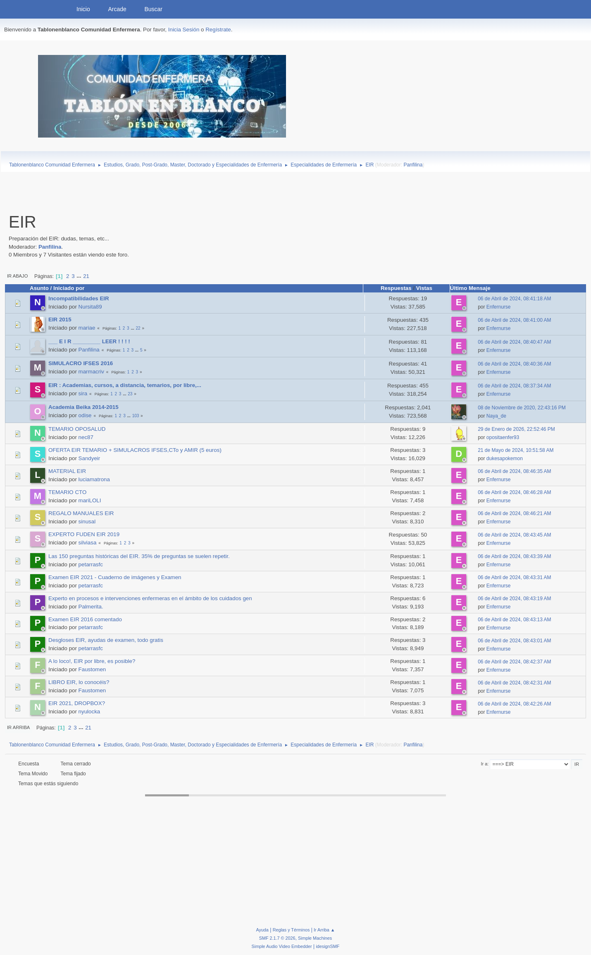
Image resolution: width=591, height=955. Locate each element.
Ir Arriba (18, 727)
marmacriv (91, 371)
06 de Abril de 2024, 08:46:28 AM (514, 492)
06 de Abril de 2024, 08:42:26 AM (514, 704)
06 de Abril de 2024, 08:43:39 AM (514, 556)
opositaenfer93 (502, 437)
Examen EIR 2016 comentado (85, 619)
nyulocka (89, 711)
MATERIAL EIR (67, 471)
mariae (87, 328)
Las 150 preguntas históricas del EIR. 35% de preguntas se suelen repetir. (139, 556)
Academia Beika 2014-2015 (83, 407)
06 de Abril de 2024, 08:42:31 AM (514, 683)
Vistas (424, 288)
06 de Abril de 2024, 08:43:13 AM (514, 619)
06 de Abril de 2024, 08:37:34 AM (514, 386)
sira (83, 393)
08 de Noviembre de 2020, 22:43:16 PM (522, 408)
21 (86, 276)
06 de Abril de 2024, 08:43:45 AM (514, 535)
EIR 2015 (59, 319)
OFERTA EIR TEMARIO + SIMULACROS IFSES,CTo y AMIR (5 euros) (135, 450)
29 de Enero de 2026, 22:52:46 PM (516, 429)
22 (138, 328)
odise (85, 415)
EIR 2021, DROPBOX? (76, 703)
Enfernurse (498, 307)
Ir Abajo (17, 275)
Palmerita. (91, 606)
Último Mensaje (474, 288)
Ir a (484, 763)
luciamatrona (94, 479)
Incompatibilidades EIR (78, 298)
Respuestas (396, 288)
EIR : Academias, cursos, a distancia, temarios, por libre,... (124, 385)
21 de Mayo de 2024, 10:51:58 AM (515, 450)
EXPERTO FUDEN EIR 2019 (83, 534)
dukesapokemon (504, 458)
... (79, 276)
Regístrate (218, 29)
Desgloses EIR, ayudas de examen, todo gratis (105, 640)
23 (130, 394)
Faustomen (92, 669)
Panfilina (412, 165)
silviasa (88, 542)
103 (135, 415)
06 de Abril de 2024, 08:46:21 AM (514, 513)
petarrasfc (91, 564)
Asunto (39, 288)
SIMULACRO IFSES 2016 (80, 363)
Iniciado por (69, 288)
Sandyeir (89, 458)
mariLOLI (90, 500)
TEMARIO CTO (67, 492)
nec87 (86, 437)
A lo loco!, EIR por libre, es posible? (91, 661)
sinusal (87, 521)
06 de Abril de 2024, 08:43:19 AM (514, 598)
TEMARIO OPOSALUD (77, 429)
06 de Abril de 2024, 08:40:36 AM (514, 364)
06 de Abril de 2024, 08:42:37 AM (514, 662)
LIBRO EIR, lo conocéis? (78, 682)
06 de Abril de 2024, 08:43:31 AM (514, 577)
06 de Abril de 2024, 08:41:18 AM (514, 299)
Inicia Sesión (184, 29)
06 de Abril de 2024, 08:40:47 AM (514, 342)
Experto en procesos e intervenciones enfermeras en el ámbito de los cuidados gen (150, 598)
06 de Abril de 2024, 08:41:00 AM (514, 320)
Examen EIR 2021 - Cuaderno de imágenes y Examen (114, 577)
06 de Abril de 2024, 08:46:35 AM (514, 471)
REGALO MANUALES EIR (81, 513)
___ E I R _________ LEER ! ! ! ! (89, 341)
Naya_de (496, 416)
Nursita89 (90, 307)
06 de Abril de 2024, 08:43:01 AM (514, 641)
